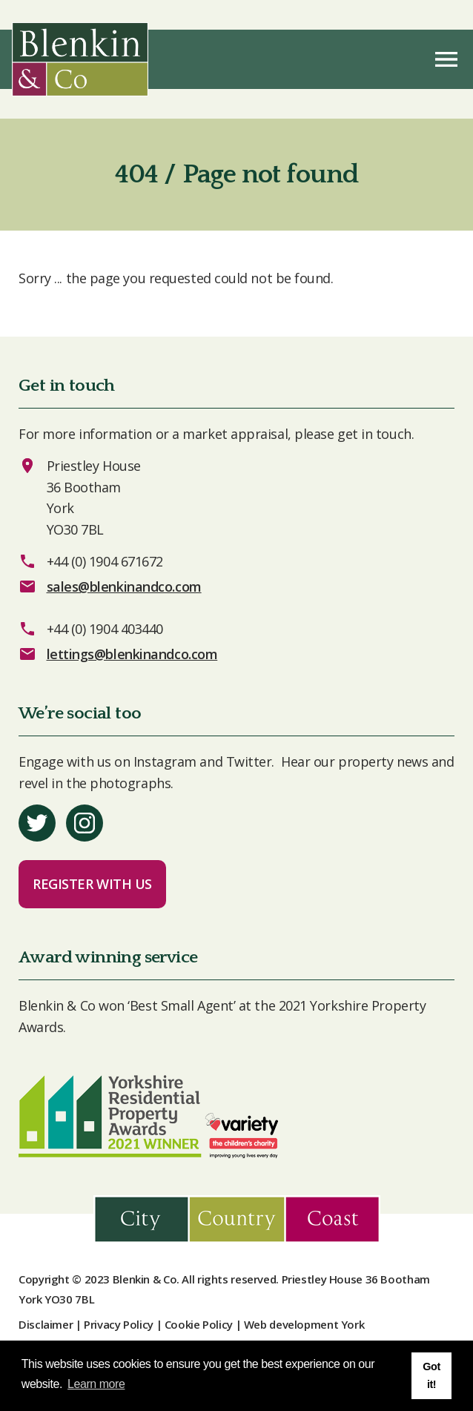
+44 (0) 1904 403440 (105, 629)
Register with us (92, 884)
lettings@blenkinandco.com (132, 654)
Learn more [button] (96, 1384)
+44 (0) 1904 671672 (105, 561)
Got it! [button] (431, 1375)
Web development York (304, 1324)
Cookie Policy (199, 1324)
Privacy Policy (118, 1324)
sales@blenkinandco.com (124, 586)
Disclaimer (46, 1324)
